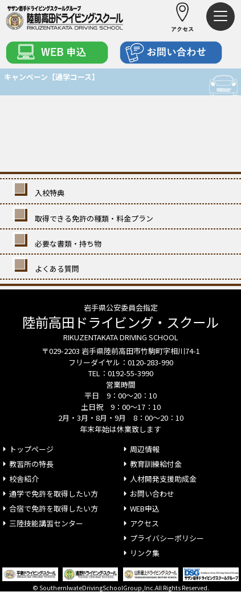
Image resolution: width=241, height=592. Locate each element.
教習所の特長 (27, 463)
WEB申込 (140, 508)
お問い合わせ (147, 493)
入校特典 (39, 190)
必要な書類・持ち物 (58, 241)
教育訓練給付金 (151, 463)
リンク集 (140, 552)
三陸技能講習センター (41, 523)
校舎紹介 (19, 478)
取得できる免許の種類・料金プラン (84, 216)
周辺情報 (140, 449)
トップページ (27, 449)
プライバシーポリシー (162, 538)
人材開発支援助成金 (159, 478)
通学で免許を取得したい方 (49, 493)
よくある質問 (47, 266)
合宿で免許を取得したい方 (49, 508)
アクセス (140, 523)
